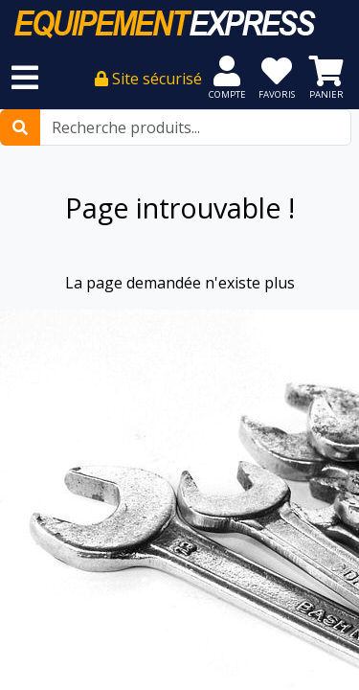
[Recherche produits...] (195, 127)
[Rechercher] (20, 127)
